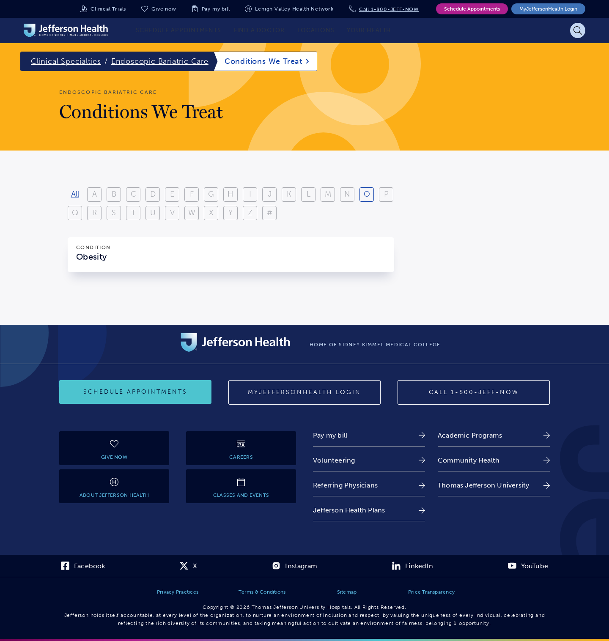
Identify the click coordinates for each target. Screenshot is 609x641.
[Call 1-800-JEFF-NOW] (474, 392)
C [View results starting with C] (133, 194)
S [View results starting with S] (114, 212)
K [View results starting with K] (289, 194)
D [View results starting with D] (153, 194)
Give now (163, 9)
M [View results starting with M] (328, 194)
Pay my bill (216, 9)
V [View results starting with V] (172, 212)
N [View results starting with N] (347, 194)
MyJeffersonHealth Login (548, 9)
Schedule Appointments (472, 9)
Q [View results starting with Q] (75, 212)
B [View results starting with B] (114, 194)
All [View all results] (75, 194)
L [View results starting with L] (308, 194)
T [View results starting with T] (133, 212)
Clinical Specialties (66, 61)
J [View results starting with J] (270, 194)
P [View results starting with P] (386, 194)
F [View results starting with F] (192, 194)
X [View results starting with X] (211, 212)
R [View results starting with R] (94, 212)
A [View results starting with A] (94, 194)
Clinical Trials (108, 9)
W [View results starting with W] (191, 212)
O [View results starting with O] (367, 194)
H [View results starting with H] (230, 194)
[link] (369, 435)
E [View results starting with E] (172, 194)
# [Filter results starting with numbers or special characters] (269, 212)
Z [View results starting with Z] (250, 212)
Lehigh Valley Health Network (294, 9)
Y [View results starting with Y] (230, 212)
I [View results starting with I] (250, 194)
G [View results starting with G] (211, 194)
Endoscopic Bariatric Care (159, 61)
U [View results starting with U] (153, 212)
